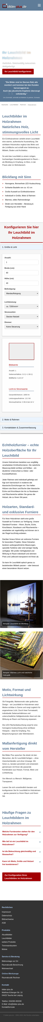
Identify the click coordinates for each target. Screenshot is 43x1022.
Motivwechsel (7, 968)
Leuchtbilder (14, 105)
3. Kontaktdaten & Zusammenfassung (19, 428)
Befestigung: (10, 289)
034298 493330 (15, 1001)
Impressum (6, 912)
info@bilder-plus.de (16, 1004)
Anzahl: (7, 258)
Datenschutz (7, 916)
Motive (4, 949)
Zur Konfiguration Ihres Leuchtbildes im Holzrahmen (18, 877)
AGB (4, 923)
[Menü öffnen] (39, 5)
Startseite (4, 105)
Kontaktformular (8, 1007)
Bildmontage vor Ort (10, 961)
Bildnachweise (8, 919)
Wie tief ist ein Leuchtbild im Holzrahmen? (15, 843)
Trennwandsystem (9, 946)
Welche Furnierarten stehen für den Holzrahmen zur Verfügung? (18, 833)
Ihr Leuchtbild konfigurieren (18, 71)
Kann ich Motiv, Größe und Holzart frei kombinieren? (18, 862)
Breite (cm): (9, 268)
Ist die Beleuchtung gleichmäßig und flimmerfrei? (19, 853)
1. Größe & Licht (9, 247)
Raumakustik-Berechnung (12, 965)
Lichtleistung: (10, 302)
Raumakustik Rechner (11, 978)
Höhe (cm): (9, 278)
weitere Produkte (9, 942)
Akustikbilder (7, 935)
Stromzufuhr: (10, 312)
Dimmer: (8, 322)
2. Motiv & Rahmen (10, 420)
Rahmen (23, 105)
